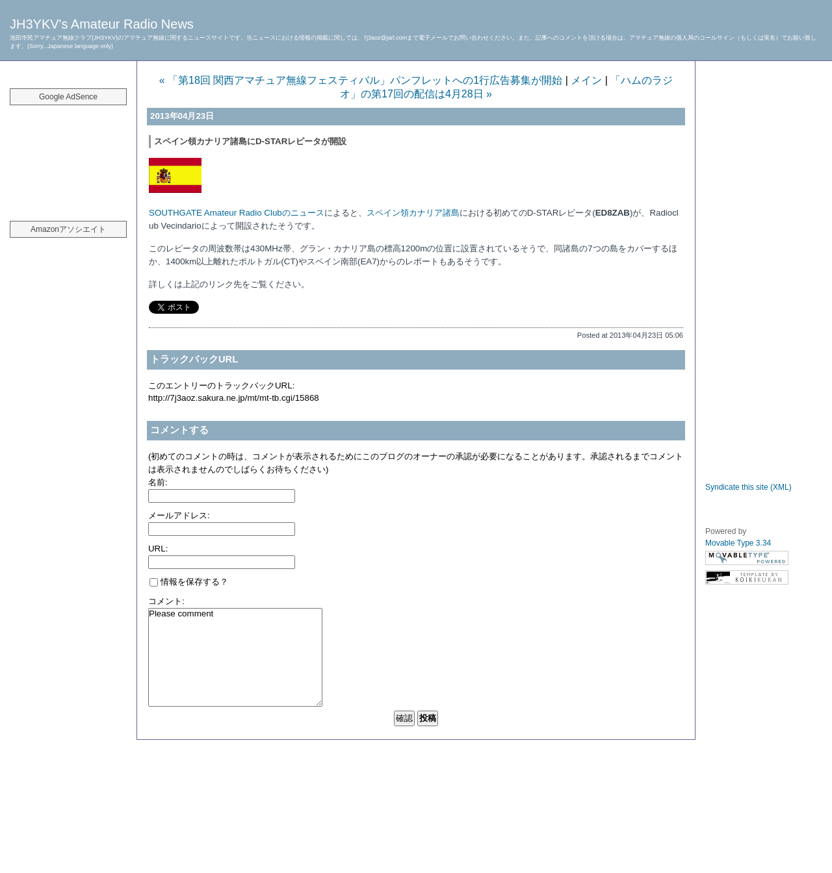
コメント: (166, 601)
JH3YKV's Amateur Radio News (102, 24)
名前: (158, 482)
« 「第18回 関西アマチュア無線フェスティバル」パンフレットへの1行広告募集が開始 (360, 80)
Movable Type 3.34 (738, 543)
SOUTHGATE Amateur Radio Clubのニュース (236, 213)
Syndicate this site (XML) (748, 487)
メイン (586, 80)
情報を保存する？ (189, 582)
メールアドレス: (179, 515)
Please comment (235, 657)
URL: (158, 548)
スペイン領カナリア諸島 (413, 213)
